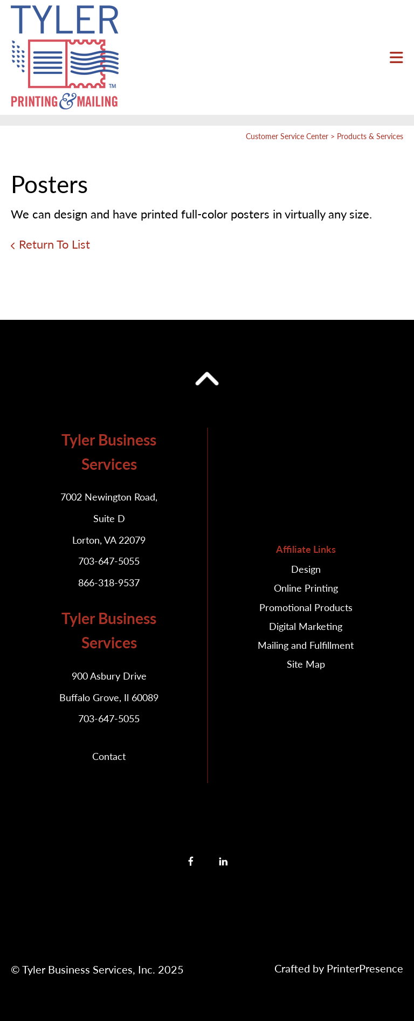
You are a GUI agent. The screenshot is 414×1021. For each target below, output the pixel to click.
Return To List (54, 244)
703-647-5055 (109, 561)
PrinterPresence (365, 968)
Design (306, 569)
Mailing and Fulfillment (306, 645)
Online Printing (306, 588)
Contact (109, 756)
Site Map (306, 664)
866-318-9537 (109, 582)
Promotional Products (306, 607)
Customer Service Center (287, 136)
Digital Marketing (305, 626)
